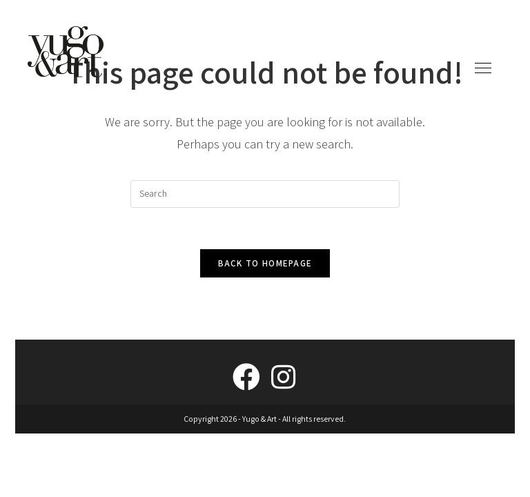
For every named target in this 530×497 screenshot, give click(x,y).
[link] (66, 50)
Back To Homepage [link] (265, 263)
